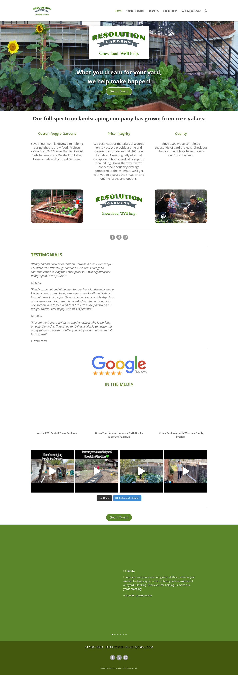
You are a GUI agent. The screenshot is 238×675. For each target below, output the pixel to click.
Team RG (154, 11)
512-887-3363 (95, 647)
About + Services (135, 11)
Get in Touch (170, 11)
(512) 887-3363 (192, 10)
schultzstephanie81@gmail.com (129, 647)
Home (118, 11)
